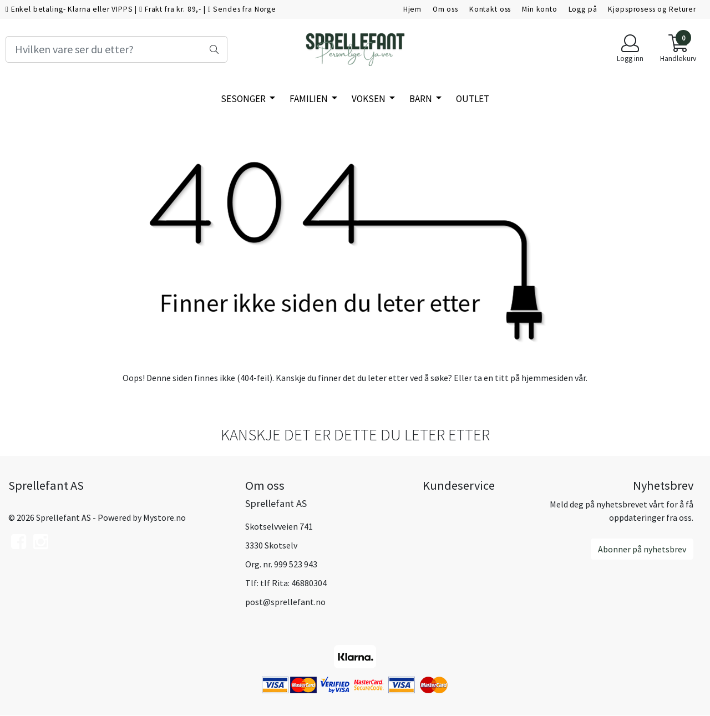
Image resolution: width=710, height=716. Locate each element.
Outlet (472, 99)
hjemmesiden (547, 377)
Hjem (412, 9)
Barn (421, 99)
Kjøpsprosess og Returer (652, 9)
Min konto (539, 9)
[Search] (116, 49)
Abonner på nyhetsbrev (642, 549)
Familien (309, 99)
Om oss (445, 9)
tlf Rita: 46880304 (293, 582)
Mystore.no (164, 517)
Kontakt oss (490, 9)
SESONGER (244, 99)
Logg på (583, 9)
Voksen (369, 99)
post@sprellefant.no (285, 601)
